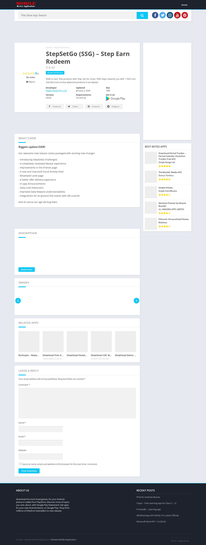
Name (22, 423)
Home (184, 4)
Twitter (72, 107)
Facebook (54, 107)
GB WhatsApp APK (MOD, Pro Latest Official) (157, 515)
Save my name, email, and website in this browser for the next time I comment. (60, 464)
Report (30, 82)
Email (22, 436)
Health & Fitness (62, 47)
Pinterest (93, 107)
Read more (26, 269)
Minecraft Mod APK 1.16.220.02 (151, 521)
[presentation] (18, 301)
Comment (24, 385)
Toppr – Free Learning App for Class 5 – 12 (156, 503)
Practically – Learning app (148, 509)
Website (22, 450)
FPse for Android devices (148, 496)
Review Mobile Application (63, 539)
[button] (141, 15)
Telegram (113, 107)
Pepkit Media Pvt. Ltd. (56, 90)
